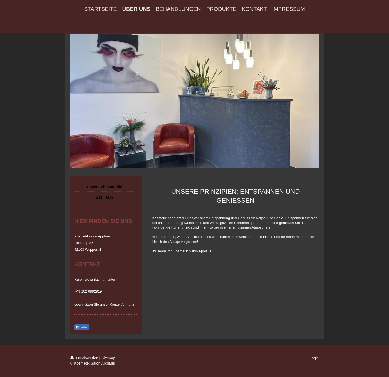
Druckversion (84, 358)
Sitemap (108, 358)
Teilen (81, 327)
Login (314, 358)
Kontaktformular (122, 305)
